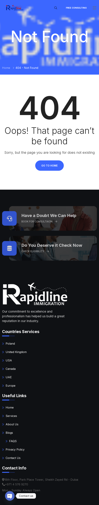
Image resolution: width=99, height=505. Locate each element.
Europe (10, 385)
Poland (10, 343)
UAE (9, 377)
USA (9, 360)
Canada (11, 369)
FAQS (13, 441)
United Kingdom (16, 352)
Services (11, 416)
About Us (12, 424)
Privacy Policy (15, 449)
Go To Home (49, 165)
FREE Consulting (76, 7)
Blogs (9, 432)
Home (6, 68)
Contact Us (13, 458)
